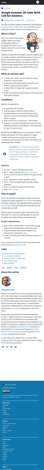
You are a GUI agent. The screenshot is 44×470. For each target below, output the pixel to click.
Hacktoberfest (19, 332)
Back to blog (7, 8)
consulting (15, 308)
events (16, 267)
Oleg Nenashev (8, 289)
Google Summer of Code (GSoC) (12, 27)
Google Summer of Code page (14, 258)
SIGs (13, 329)
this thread (27, 201)
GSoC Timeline (13, 189)
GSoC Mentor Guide (19, 245)
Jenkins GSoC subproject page (14, 253)
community (23, 267)
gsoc (3, 267)
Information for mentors (12, 256)
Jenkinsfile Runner (23, 327)
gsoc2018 (9, 267)
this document (6, 205)
